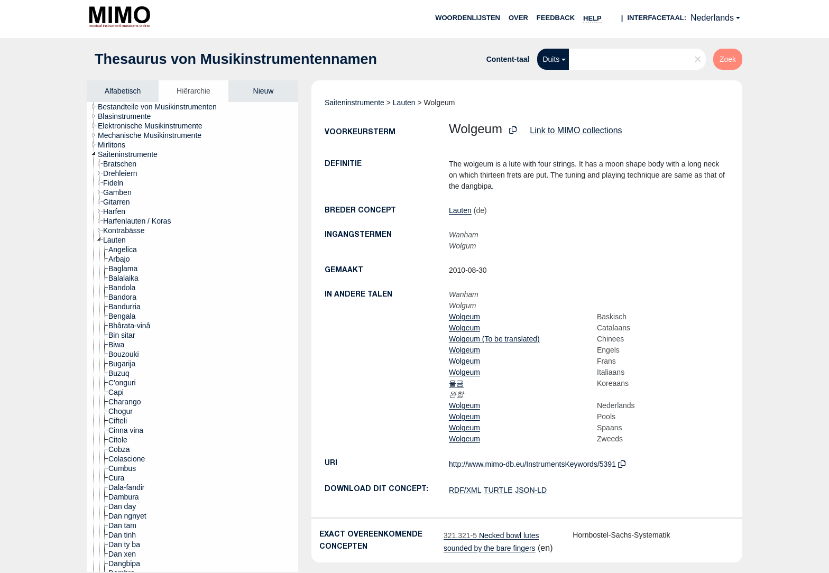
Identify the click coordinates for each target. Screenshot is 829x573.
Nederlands (712, 17)
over (518, 18)
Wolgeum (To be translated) (494, 339)
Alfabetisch (123, 91)
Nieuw (263, 91)
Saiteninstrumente (354, 102)
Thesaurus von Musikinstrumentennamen (236, 59)
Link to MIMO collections (576, 130)
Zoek (728, 59)
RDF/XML (465, 490)
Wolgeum (464, 316)
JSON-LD (531, 490)
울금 (456, 383)
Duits (550, 59)
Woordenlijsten (467, 18)
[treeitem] (161, 107)
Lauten (404, 102)
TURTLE (498, 490)
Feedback (556, 18)
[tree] (192, 337)
